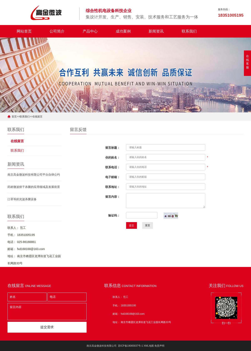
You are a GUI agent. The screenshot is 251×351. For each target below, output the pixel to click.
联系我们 (189, 31)
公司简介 (57, 31)
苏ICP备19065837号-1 (130, 345)
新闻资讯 (156, 31)
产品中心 (90, 31)
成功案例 (123, 31)
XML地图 (149, 345)
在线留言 (37, 116)
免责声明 (159, 345)
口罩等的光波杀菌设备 (22, 199)
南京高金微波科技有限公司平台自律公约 (33, 174)
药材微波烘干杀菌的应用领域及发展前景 (33, 187)
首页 (14, 116)
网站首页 (24, 31)
